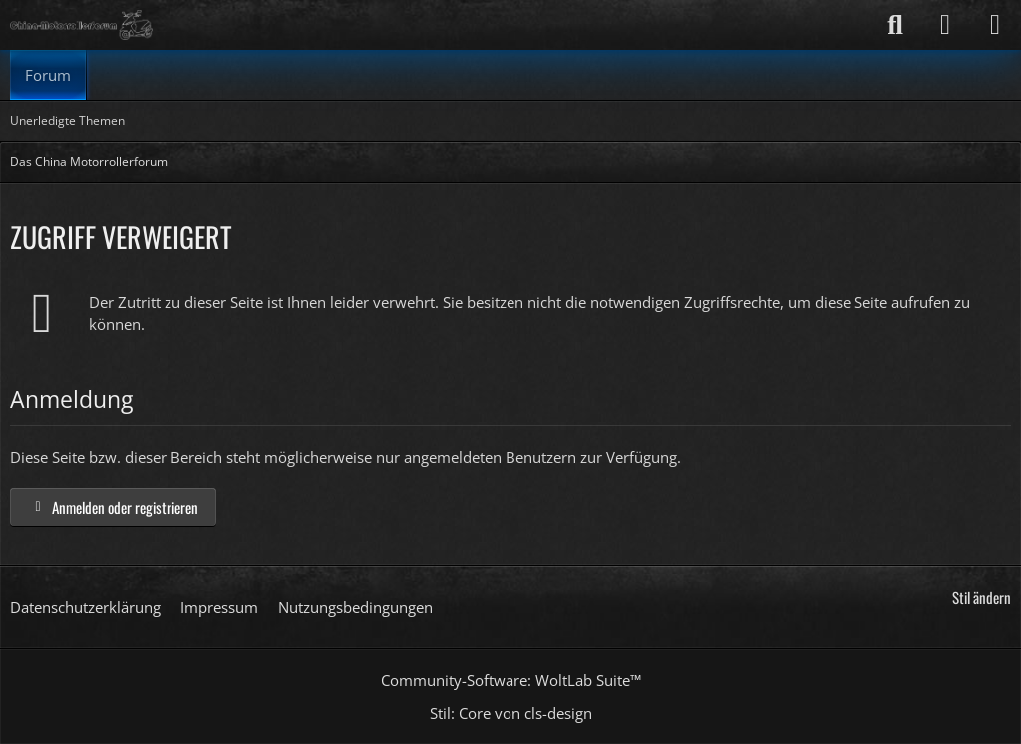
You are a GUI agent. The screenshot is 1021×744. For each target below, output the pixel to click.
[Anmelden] (945, 25)
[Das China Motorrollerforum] (81, 25)
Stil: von (511, 713)
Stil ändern (981, 597)
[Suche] (895, 25)
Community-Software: (511, 680)
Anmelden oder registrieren (113, 507)
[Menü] (995, 25)
